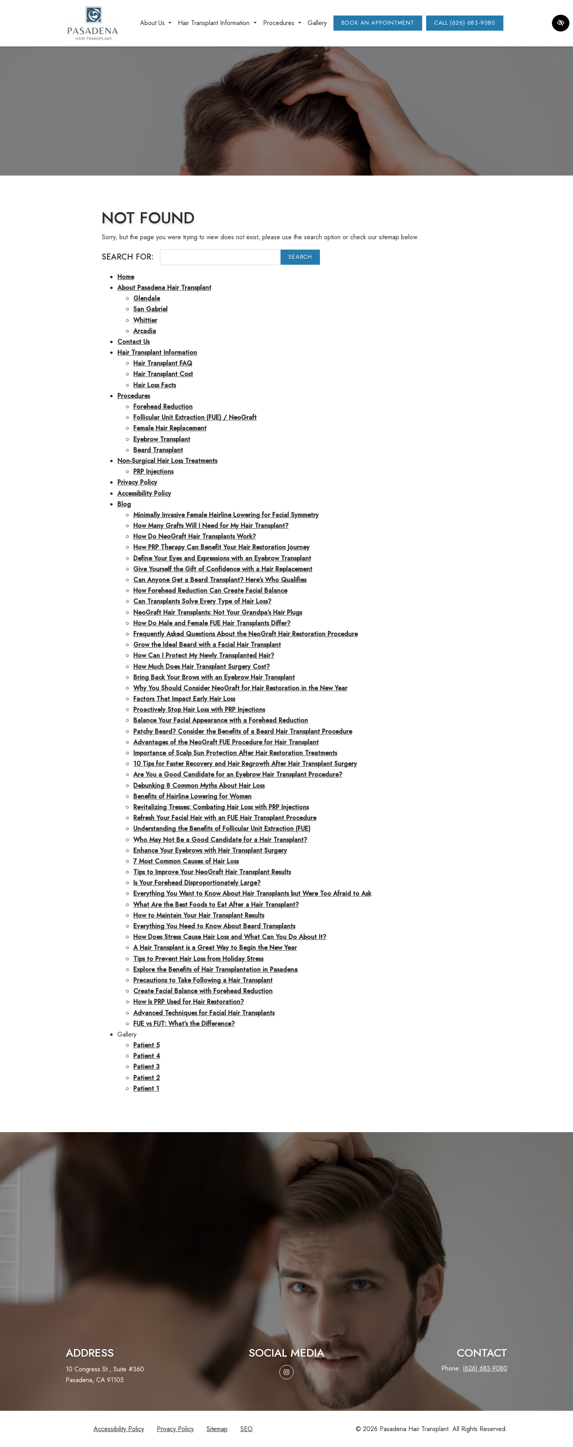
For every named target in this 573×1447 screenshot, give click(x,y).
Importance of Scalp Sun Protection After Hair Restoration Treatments (235, 753)
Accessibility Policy (144, 493)
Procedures (133, 395)
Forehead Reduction (163, 406)
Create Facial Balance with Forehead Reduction (203, 991)
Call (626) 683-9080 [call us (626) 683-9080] (464, 23)
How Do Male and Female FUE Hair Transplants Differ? (211, 623)
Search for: (127, 257)
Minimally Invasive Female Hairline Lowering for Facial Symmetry (226, 514)
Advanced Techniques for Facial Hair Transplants (204, 1012)
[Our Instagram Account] (286, 1372)
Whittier (145, 320)
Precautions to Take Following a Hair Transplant (203, 980)
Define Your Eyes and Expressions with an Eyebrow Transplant (222, 558)
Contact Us (133, 341)
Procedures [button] (282, 22)
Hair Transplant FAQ (162, 363)
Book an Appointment (377, 23)
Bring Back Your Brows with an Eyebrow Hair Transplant (214, 677)
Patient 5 (146, 1045)
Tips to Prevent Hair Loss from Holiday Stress (198, 958)
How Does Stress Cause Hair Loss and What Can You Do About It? (229, 936)
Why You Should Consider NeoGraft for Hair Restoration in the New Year (240, 688)
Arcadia (144, 331)
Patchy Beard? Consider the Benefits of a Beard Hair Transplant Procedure (242, 731)
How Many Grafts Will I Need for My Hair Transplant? (210, 525)
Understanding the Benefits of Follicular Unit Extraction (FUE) (221, 828)
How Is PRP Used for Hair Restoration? (188, 1001)
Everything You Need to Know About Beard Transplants (214, 926)
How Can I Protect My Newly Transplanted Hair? (203, 655)
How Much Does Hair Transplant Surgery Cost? (201, 666)
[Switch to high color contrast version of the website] (561, 23)
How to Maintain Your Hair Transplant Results (198, 915)
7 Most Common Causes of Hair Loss (186, 861)
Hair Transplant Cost (163, 374)
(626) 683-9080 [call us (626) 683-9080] (485, 1368)
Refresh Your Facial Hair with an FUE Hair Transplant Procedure (224, 817)
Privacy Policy (137, 482)
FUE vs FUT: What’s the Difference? (184, 1023)
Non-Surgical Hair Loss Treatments (167, 460)
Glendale (146, 298)
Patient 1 (146, 1088)
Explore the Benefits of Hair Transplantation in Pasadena (215, 969)
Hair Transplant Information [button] (217, 22)
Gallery (317, 22)
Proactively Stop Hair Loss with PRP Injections (199, 709)
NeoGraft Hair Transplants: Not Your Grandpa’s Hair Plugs (217, 612)
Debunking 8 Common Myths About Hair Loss (199, 785)
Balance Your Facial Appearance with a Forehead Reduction (220, 720)
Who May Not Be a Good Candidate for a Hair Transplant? (220, 839)
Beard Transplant (158, 450)
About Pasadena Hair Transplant (164, 287)
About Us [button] (156, 22)
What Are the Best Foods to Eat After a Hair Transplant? (216, 904)
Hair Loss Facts (154, 385)
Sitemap (217, 1428)
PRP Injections (153, 471)
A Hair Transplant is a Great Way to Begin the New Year (215, 947)
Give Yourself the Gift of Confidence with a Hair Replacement (222, 569)
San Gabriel (150, 309)
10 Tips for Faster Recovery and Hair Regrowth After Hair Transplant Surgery (245, 763)
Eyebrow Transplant (161, 439)
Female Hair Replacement (170, 428)
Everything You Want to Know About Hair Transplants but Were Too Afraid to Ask (252, 893)
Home (125, 276)
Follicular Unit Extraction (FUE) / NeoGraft (195, 417)
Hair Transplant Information (157, 352)
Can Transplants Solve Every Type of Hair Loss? (202, 601)
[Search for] (220, 257)
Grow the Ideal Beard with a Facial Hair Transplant (207, 644)
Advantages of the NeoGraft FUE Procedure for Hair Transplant (226, 742)
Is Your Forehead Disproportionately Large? (197, 882)
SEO (246, 1428)
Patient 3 (146, 1066)
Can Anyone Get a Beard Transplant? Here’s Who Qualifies (219, 579)
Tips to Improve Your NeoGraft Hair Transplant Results (212, 872)
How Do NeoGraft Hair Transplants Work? (194, 536)
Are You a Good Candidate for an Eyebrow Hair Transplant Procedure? (237, 774)
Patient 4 (146, 1055)
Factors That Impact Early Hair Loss (184, 698)
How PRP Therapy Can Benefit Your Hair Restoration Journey (221, 547)
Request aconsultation (286, 1301)
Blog (124, 504)
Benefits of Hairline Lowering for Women (192, 796)
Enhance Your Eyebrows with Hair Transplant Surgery (210, 850)
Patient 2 (146, 1077)
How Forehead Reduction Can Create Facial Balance (210, 590)
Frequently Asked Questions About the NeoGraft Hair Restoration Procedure (245, 634)
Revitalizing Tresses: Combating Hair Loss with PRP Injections (221, 807)
